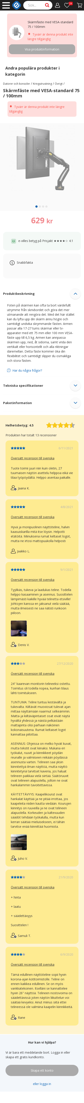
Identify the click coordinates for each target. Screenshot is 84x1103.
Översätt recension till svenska (32, 458)
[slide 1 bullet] (36, 206)
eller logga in (42, 1084)
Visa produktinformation (42, 49)
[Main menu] (6, 5)
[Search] (38, 5)
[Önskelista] (68, 5)
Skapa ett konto (42, 1070)
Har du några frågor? (27, 370)
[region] (42, 167)
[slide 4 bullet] (46, 206)
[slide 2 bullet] (40, 206)
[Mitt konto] (57, 5)
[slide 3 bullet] (43, 206)
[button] (42, 293)
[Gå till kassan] (79, 5)
